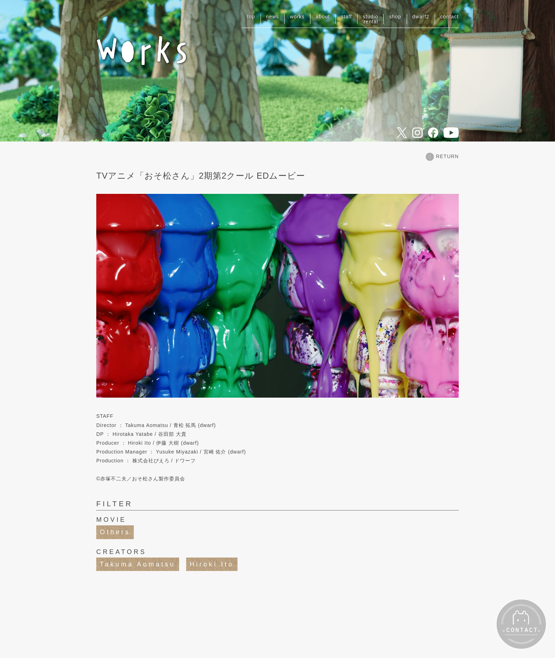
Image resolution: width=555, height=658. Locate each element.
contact (449, 16)
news (272, 16)
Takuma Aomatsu (138, 564)
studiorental (370, 19)
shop (395, 16)
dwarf (420, 16)
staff (346, 16)
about (323, 16)
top (251, 16)
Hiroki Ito (212, 564)
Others (115, 532)
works (297, 16)
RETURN (442, 156)
